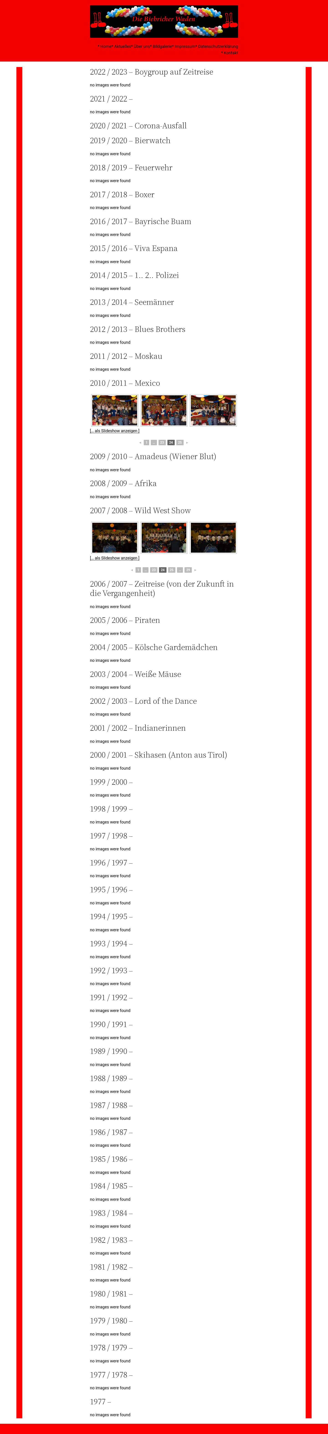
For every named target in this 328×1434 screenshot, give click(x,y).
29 (188, 570)
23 (162, 442)
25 (180, 442)
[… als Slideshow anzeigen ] (114, 430)
